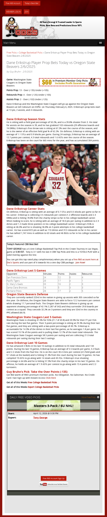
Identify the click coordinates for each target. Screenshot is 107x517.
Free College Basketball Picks (42, 382)
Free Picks (12, 52)
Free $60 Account (14, 3)
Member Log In (13, 12)
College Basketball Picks (30, 52)
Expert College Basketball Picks (43, 387)
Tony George (40, 418)
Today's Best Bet (35, 3)
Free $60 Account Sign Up (54, 479)
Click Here (51, 378)
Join (26, 12)
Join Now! (80, 262)
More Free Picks (91, 398)
